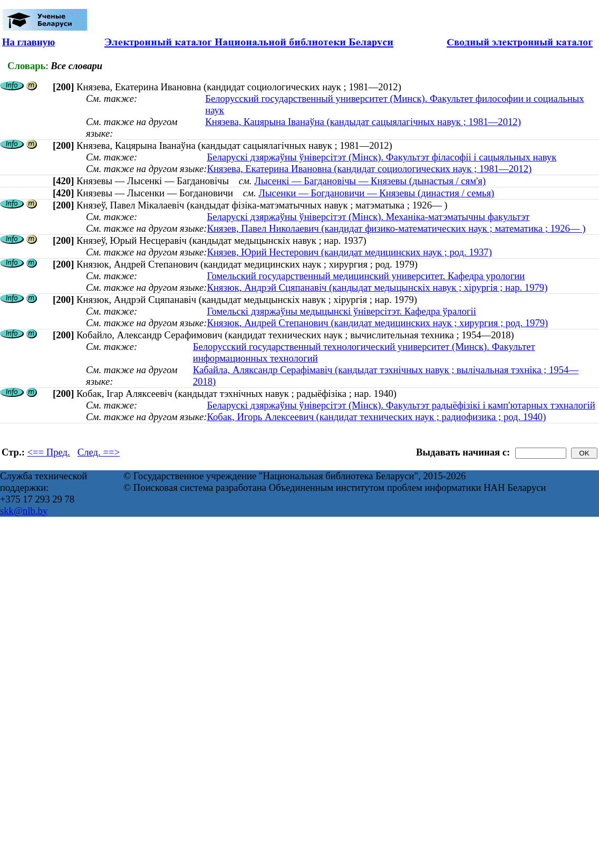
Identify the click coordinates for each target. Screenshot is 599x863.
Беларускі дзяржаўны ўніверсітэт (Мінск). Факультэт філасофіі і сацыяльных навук (381, 157)
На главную (28, 42)
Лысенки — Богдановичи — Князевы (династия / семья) (376, 192)
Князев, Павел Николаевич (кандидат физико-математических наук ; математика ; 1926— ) (396, 228)
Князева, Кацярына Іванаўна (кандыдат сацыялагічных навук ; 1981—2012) (363, 121)
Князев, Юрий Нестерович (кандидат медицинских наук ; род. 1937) (349, 252)
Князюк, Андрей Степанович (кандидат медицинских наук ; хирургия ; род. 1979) (377, 322)
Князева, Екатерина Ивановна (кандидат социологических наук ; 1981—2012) (369, 168)
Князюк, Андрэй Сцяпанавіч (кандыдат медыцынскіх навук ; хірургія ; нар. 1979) (377, 287)
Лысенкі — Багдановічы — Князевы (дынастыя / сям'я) (370, 180)
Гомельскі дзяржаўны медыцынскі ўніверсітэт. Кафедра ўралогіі (341, 311)
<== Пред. (48, 452)
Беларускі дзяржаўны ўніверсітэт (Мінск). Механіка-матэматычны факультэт (368, 216)
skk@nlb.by (23, 510)
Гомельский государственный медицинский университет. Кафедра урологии (366, 275)
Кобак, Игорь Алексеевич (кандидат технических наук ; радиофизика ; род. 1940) (376, 416)
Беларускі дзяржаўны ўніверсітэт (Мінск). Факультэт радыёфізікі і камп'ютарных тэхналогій (401, 405)
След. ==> (99, 452)
